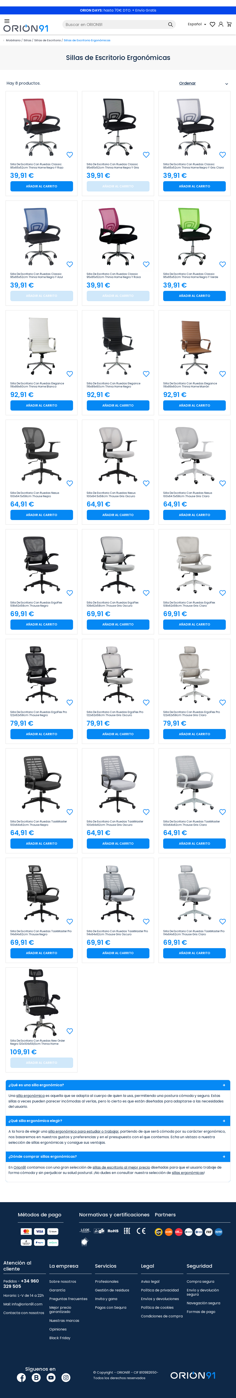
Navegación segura (203, 1303)
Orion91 (20, 1167)
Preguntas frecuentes (68, 1298)
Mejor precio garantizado (60, 1309)
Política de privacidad (160, 1290)
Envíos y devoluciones (160, 1298)
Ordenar (204, 84)
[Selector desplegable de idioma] (198, 24)
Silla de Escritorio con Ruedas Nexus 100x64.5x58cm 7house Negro (34, 494)
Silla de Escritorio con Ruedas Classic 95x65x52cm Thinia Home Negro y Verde (190, 275)
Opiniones (58, 1329)
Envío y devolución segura (203, 1292)
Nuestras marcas (64, 1320)
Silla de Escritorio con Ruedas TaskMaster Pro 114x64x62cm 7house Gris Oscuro (117, 933)
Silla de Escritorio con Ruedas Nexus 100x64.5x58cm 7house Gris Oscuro (111, 494)
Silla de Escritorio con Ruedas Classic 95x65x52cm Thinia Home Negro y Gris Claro (193, 166)
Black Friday (59, 1337)
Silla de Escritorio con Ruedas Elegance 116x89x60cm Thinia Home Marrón (190, 385)
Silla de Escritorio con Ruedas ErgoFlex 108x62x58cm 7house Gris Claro (189, 604)
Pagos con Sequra (110, 1307)
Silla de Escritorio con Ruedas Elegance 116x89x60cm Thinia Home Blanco (37, 385)
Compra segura (200, 1281)
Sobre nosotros (62, 1281)
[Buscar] (119, 24)
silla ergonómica (30, 1095)
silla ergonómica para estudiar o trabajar (84, 1131)
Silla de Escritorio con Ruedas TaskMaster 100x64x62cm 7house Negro (38, 823)
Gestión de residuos (112, 1290)
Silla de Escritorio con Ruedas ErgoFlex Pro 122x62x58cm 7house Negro (38, 714)
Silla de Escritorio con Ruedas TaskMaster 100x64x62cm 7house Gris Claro (191, 823)
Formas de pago (201, 1311)
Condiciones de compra (162, 1316)
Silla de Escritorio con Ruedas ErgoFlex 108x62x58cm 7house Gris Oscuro (113, 604)
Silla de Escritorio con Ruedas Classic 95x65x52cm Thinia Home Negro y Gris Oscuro (113, 166)
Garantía (57, 1290)
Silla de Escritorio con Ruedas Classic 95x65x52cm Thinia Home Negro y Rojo (36, 166)
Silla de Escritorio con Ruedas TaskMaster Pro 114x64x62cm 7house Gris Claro (193, 933)
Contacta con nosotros (23, 1312)
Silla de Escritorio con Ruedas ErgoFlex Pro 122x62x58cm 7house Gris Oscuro (115, 714)
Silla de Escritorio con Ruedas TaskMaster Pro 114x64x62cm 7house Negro (40, 933)
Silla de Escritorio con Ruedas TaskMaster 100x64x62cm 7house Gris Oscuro (115, 823)
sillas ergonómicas (188, 1172)
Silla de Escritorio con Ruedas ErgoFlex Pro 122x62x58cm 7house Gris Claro (191, 714)
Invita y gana (106, 1298)
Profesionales (107, 1281)
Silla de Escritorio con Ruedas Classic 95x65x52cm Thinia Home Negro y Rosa (114, 275)
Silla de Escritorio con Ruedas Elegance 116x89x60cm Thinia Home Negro (113, 385)
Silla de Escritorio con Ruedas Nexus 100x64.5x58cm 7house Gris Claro (187, 494)
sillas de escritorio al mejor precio (122, 1167)
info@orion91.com (27, 1304)
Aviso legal (150, 1281)
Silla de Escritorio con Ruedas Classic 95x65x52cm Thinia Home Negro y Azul (36, 275)
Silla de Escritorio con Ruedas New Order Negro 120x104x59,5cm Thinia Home (37, 1042)
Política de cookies (157, 1307)
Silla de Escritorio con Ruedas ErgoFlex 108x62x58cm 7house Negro (36, 604)
